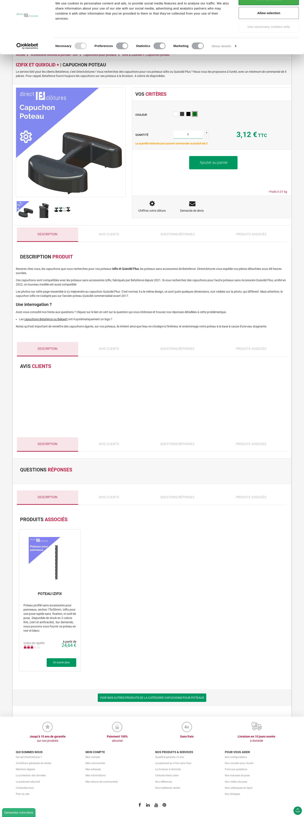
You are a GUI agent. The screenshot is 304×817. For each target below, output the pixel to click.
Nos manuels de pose (237, 775)
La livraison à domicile (168, 769)
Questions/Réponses (177, 234)
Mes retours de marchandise (102, 781)
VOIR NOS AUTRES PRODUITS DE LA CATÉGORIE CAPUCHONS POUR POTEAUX (152, 697)
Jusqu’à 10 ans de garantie (47, 739)
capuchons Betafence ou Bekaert (46, 319)
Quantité (141, 134)
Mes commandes (95, 763)
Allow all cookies (269, 11)
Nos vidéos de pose (236, 781)
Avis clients (109, 234)
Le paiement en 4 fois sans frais (173, 763)
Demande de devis (192, 210)
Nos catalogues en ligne (238, 787)
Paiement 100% (117, 739)
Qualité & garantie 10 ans (169, 757)
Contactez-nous (25, 787)
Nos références (163, 781)
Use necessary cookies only (269, 38)
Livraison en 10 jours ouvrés (256, 739)
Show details (221, 58)
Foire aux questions (236, 769)
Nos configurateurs (236, 757)
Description (47, 234)
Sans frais (187, 736)
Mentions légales (25, 769)
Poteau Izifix (50, 594)
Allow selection (268, 25)
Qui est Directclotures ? (29, 757)
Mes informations (96, 775)
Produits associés (251, 234)
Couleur (141, 114)
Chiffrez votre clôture (152, 210)
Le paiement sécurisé (28, 781)
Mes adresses (93, 769)
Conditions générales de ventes (33, 763)
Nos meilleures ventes (167, 787)
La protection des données (31, 775)
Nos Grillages (232, 794)
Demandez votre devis (18, 812)
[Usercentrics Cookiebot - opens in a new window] (27, 58)
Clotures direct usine (166, 775)
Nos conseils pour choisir (239, 763)
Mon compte (93, 757)
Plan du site (22, 794)
